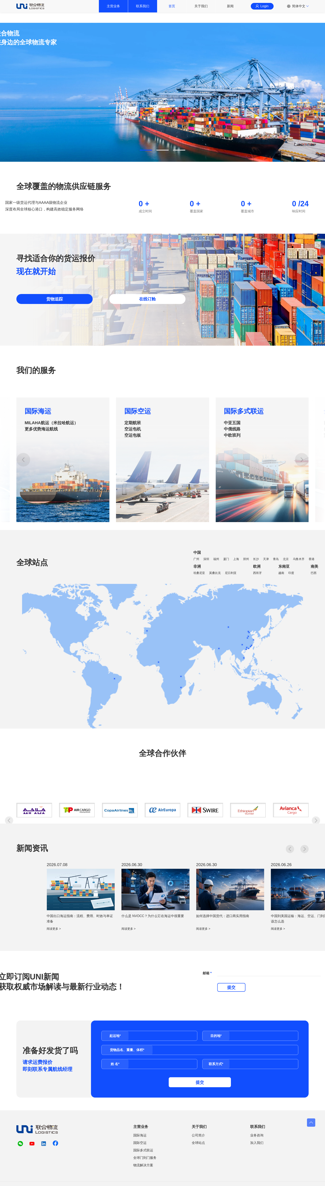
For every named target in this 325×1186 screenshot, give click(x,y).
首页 (172, 11)
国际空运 (137, 519)
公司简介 (198, 1135)
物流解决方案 (143, 1165)
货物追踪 (54, 299)
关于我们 (201, 11)
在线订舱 (147, 299)
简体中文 (298, 11)
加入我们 (256, 1143)
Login (262, 11)
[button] (146, 150)
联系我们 (142, 11)
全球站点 (198, 1143)
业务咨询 (256, 1135)
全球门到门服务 (144, 1157)
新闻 (230, 11)
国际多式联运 (244, 519)
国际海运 (38, 519)
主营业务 (113, 11)
